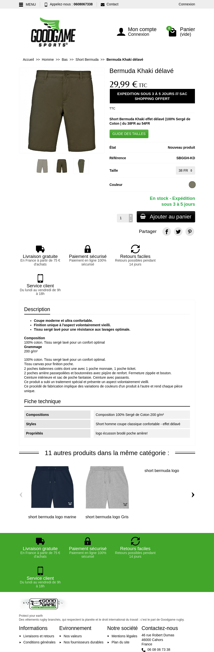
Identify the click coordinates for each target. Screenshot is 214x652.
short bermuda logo (162, 441)
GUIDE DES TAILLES (129, 134)
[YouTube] (178, 615)
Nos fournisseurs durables (83, 583)
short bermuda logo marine (52, 487)
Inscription (139, 614)
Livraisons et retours (38, 577)
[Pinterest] (189, 231)
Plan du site (120, 583)
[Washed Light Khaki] (192, 184)
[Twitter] (178, 231)
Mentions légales (124, 577)
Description (37, 280)
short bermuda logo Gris (107, 487)
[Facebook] (166, 231)
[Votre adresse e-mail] (107, 614)
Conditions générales (39, 583)
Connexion (187, 4)
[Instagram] (189, 615)
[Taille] (185, 170)
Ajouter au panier (165, 217)
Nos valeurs (73, 577)
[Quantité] (122, 218)
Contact (109, 4)
